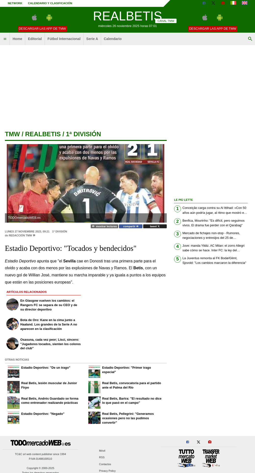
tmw (12, 134)
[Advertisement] (127, 86)
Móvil (102, 450)
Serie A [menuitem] (92, 39)
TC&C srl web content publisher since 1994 (40, 454)
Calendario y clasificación (50, 3)
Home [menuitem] (17, 39)
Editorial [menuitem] (35, 39)
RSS (101, 457)
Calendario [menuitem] (113, 39)
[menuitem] (5, 39)
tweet (155, 226)
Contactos (105, 464)
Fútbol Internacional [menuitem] (64, 39)
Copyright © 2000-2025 (40, 468)
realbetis (43, 134)
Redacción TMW (20, 235)
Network (15, 3)
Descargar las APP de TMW (42, 28)
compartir (130, 226)
